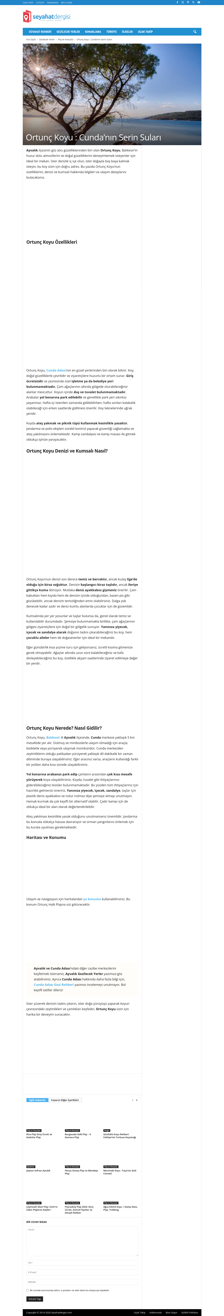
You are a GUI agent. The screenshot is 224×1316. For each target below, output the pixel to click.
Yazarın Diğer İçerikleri (65, 1100)
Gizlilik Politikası (189, 1312)
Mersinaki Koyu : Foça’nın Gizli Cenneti (119, 1172)
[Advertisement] (82, 208)
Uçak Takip (28, 2)
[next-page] (136, 1100)
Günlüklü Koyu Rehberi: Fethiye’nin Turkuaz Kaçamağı (119, 1136)
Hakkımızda (52, 2)
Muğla (107, 1130)
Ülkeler (127, 31)
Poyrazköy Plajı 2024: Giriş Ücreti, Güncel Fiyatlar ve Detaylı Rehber (79, 1209)
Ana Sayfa (31, 39)
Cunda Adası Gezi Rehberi (54, 984)
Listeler (40, 2)
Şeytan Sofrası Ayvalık (38, 1170)
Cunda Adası (56, 370)
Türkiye (111, 31)
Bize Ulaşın (66, 2)
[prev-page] (132, 1100)
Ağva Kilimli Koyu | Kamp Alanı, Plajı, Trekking (120, 1208)
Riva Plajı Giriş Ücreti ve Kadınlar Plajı (39, 1136)
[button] (195, 32)
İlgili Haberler (37, 1100)
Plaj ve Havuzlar (66, 39)
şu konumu (92, 899)
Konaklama (93, 31)
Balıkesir (53, 737)
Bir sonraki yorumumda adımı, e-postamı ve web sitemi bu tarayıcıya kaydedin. (70, 1290)
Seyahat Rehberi (40, 31)
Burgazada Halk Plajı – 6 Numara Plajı (78, 1136)
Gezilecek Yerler (68, 31)
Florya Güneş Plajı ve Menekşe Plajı (81, 1172)
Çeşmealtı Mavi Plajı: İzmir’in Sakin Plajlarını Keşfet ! (42, 1208)
